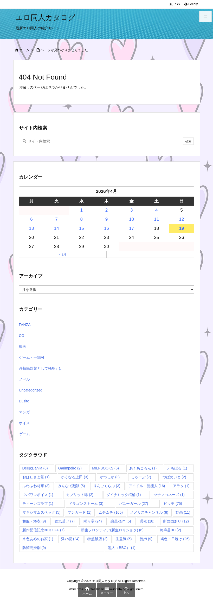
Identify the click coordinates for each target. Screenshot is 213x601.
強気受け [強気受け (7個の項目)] (65, 521)
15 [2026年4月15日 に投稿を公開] (81, 228)
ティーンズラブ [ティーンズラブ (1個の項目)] (37, 503)
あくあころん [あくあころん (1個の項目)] (143, 468)
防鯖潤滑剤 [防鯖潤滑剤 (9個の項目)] (34, 548)
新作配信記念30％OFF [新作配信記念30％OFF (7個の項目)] (43, 530)
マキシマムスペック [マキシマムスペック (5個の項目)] (41, 512)
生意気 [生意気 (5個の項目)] (123, 539)
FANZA (25, 325)
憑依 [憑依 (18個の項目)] (147, 521)
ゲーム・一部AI (31, 357)
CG (21, 336)
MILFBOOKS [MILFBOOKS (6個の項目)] (105, 468)
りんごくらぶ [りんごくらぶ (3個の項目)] (106, 486)
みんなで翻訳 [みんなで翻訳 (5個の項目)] (71, 486)
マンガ (24, 412)
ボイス (24, 423)
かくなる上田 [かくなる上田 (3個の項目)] (74, 477)
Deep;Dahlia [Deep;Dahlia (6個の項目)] (35, 468)
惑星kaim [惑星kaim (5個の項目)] (121, 521)
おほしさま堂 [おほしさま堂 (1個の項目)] (36, 477)
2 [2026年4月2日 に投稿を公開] (106, 210)
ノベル (24, 379)
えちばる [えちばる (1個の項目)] (177, 468)
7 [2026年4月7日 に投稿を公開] (56, 219)
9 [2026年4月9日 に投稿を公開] (106, 219)
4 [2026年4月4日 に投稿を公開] (156, 210)
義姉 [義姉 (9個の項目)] (146, 539)
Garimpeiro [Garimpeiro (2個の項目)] (70, 468)
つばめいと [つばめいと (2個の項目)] (174, 477)
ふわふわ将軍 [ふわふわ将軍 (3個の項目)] (36, 486)
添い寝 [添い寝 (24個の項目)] (70, 539)
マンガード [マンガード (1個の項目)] (79, 512)
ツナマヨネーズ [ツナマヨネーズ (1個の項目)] (169, 495)
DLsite (24, 401)
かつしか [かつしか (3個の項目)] (110, 477)
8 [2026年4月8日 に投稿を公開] (81, 219)
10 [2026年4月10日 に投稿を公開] (131, 219)
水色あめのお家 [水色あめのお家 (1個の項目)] (37, 539)
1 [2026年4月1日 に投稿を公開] (81, 210)
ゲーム (24, 434)
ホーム (24, 50)
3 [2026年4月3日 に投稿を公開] (131, 210)
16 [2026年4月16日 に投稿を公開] (106, 228)
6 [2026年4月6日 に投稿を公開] (31, 219)
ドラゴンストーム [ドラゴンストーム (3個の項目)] (86, 503)
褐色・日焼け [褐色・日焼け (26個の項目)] (175, 539)
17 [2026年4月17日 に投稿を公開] (131, 228)
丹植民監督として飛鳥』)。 (41, 368)
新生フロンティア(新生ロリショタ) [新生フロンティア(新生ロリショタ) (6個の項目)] (112, 530)
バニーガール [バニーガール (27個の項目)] (133, 503)
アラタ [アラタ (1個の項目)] (181, 486)
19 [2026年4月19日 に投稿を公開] (181, 228)
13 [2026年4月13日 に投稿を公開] (31, 228)
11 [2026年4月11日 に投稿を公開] (156, 219)
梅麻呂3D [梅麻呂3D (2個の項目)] (170, 530)
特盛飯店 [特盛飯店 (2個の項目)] (97, 539)
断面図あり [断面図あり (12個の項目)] (176, 521)
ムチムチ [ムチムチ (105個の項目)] (111, 512)
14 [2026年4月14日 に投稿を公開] (56, 228)
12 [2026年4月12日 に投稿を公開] (181, 219)
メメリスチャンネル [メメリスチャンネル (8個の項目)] (149, 512)
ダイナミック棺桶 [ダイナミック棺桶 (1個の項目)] (123, 495)
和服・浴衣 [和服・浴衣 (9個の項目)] (34, 521)
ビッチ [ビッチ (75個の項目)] (173, 503)
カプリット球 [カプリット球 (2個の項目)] (79, 495)
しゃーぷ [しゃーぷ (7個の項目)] (141, 477)
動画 (22, 346)
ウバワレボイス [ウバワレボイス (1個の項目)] (37, 495)
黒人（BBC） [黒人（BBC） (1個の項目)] (121, 548)
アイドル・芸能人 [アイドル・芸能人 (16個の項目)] (146, 486)
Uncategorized (30, 390)
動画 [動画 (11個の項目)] (183, 512)
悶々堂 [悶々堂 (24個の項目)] (92, 521)
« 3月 (63, 254)
